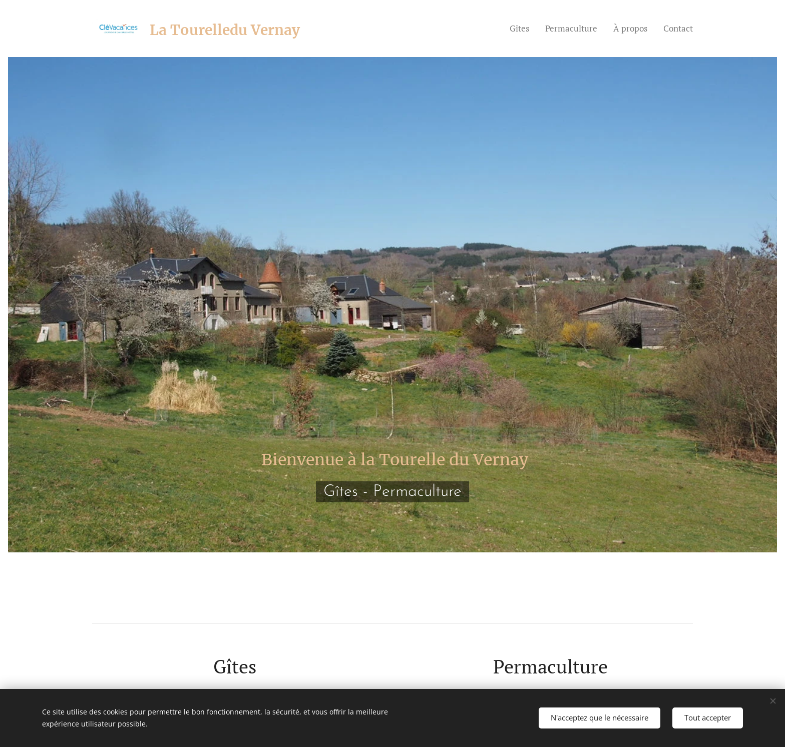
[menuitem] (522, 28)
